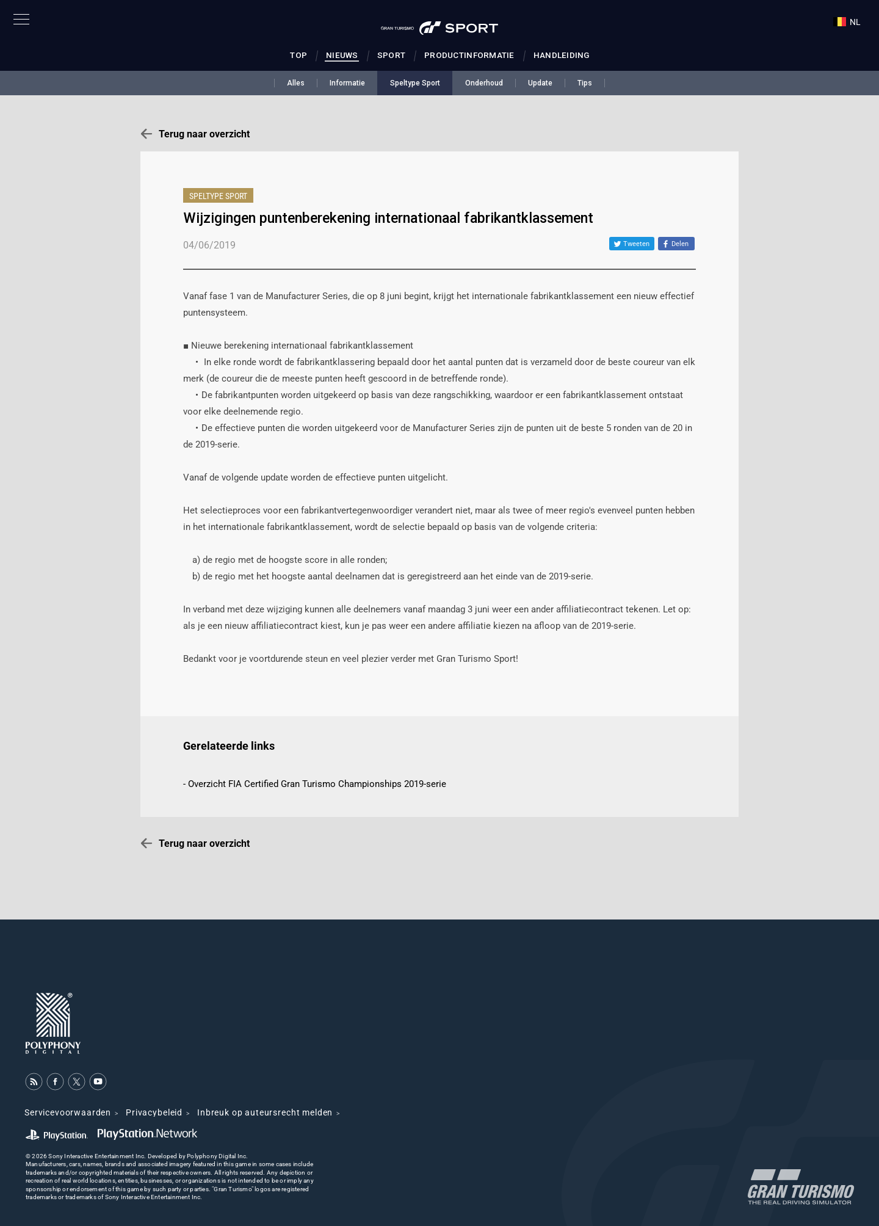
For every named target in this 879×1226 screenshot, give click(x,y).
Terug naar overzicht (204, 134)
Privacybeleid (154, 1112)
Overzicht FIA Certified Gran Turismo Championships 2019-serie (317, 783)
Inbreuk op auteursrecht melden (265, 1112)
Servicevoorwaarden (67, 1112)
